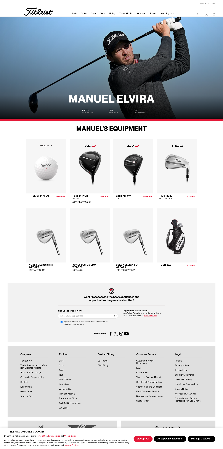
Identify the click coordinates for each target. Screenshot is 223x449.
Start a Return (142, 401)
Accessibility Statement (186, 394)
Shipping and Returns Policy (149, 396)
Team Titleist (126, 14)
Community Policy (183, 380)
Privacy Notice (54, 436)
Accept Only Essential (170, 439)
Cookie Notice (70, 436)
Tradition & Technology (31, 373)
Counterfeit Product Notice (149, 382)
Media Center (26, 392)
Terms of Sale (26, 396)
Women (141, 14)
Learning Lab (167, 14)
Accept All (143, 439)
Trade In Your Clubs (68, 398)
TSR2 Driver (80, 196)
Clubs (84, 14)
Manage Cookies (72, 445)
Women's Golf (65, 389)
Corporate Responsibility (32, 377)
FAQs (139, 368)
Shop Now (60, 196)
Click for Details (150, 316)
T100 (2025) (166, 196)
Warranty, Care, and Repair (149, 377)
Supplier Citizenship (184, 375)
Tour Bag (165, 265)
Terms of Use (41, 436)
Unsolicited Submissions (186, 384)
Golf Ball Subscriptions (69, 403)
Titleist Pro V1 (39, 196)
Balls (74, 14)
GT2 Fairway (124, 196)
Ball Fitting (102, 361)
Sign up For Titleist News (70, 311)
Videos (152, 14)
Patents (178, 361)
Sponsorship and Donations (149, 387)
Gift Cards (64, 408)
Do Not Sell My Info (191, 401)
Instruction (64, 384)
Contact (24, 382)
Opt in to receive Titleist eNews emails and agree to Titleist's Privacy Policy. (85, 323)
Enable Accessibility (207, 3)
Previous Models (67, 394)
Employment (26, 387)
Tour (102, 14)
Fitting (112, 14)
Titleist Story (26, 361)
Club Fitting (103, 365)
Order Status (142, 373)
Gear (93, 14)
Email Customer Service (147, 392)
